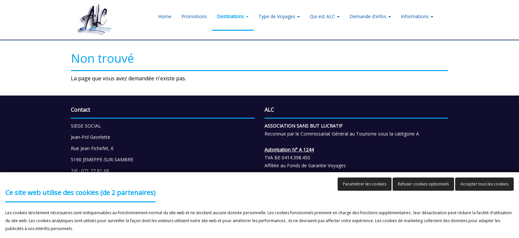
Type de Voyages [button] (279, 16)
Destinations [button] (233, 16)
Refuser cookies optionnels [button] (423, 184)
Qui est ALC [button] (325, 16)
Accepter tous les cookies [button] (484, 184)
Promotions (194, 16)
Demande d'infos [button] (370, 16)
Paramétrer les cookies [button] (364, 184)
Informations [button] (417, 16)
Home (164, 16)
